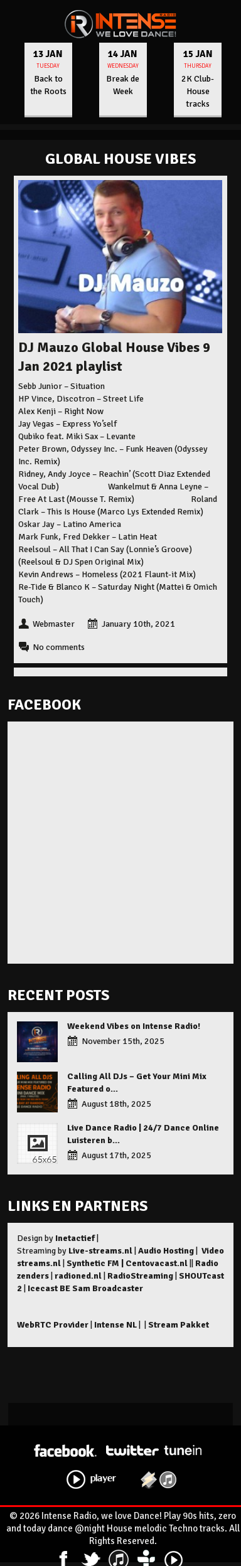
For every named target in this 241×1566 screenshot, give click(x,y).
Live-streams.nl (100, 1250)
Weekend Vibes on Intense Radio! (133, 1026)
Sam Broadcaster (107, 1288)
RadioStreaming (140, 1275)
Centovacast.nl (157, 1263)
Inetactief (75, 1238)
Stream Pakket (178, 1324)
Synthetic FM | (96, 1263)
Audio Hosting (166, 1250)
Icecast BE (49, 1288)
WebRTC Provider (52, 1324)
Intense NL (115, 1324)
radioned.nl (78, 1275)
